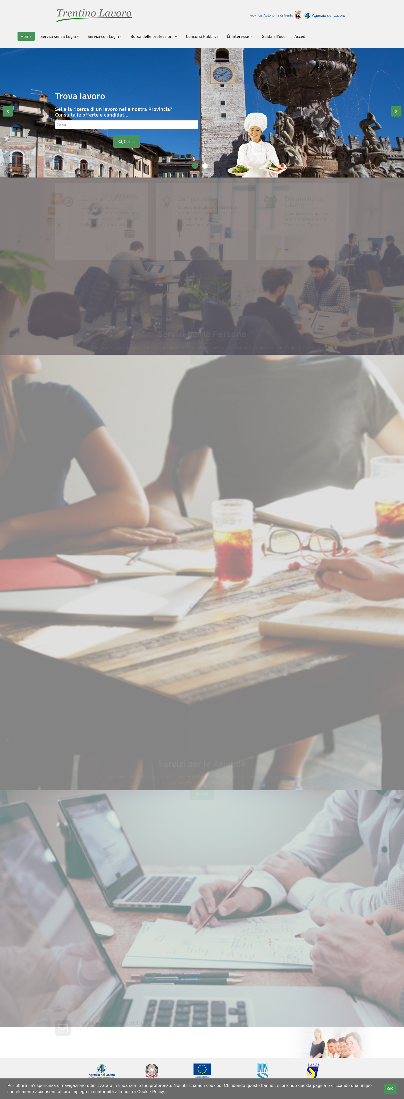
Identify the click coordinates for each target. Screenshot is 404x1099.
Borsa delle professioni (154, 36)
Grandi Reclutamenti (112, 710)
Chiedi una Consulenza (264, 568)
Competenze (196, 270)
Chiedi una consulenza (261, 942)
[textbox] (126, 124)
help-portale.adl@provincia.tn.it (188, 1037)
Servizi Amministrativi (114, 635)
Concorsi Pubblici (202, 36)
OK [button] (390, 1089)
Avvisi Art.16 (252, 433)
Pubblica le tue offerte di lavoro (277, 875)
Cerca (127, 141)
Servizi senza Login (59, 36)
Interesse (239, 36)
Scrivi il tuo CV (101, 501)
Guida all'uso (274, 36)
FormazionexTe (105, 568)
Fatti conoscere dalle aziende (275, 501)
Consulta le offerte (108, 433)
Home (26, 36)
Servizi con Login (105, 36)
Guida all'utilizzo (104, 270)
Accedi (300, 36)
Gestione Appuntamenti (267, 635)
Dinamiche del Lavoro (305, 273)
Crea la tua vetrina (109, 875)
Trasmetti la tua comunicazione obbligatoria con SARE (127, 945)
